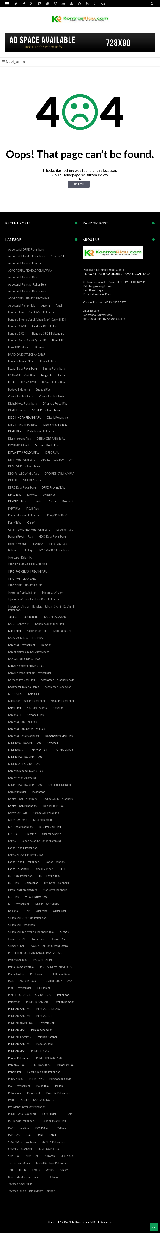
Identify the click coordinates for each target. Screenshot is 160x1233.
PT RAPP (68, 1113)
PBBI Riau (36, 974)
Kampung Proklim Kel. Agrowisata (28, 651)
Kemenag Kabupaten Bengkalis (26, 729)
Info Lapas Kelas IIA (20, 557)
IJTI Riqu (27, 550)
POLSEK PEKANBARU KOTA (37, 1099)
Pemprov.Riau (65, 1064)
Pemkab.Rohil (44, 1043)
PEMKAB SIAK (16, 1029)
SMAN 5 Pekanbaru (53, 1142)
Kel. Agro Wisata (37, 707)
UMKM (50, 1170)
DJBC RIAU (52, 452)
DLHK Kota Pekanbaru (21, 459)
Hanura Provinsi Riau (20, 536)
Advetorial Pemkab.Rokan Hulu (27, 291)
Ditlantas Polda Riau (47, 445)
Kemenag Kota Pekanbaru (24, 735)
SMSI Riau (14, 1156)
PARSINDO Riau (43, 959)
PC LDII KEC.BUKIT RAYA (57, 980)
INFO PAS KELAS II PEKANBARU (27, 564)
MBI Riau (13, 896)
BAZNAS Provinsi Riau (21, 375)
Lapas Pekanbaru (18, 869)
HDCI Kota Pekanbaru (52, 536)
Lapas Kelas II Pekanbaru (23, 848)
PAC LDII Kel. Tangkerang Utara (49, 945)
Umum (64, 1170)
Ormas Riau (59, 939)
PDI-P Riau (44, 988)
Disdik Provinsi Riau (55, 424)
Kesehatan (38, 791)
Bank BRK (58, 340)
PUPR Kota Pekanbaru (21, 1121)
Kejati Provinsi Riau (62, 700)
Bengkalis (46, 375)
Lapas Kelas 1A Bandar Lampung (41, 840)
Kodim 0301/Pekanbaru (23, 805)
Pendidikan (15, 1072)
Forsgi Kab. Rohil (57, 515)
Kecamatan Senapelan (58, 686)
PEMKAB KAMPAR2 (48, 1008)
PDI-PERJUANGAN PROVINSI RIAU (29, 994)
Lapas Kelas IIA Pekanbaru (24, 861)
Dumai (52, 501)
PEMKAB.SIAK (16, 1051)
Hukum (12, 550)
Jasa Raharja (30, 616)
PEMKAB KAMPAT (19, 1015)
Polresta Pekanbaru (58, 1093)
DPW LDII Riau (17, 501)
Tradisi (36, 1170)
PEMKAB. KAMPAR (19, 1037)
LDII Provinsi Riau (49, 875)
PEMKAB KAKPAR (37, 1002)
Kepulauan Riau (17, 791)
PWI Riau (61, 1128)
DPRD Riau (14, 494)
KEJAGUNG (15, 693)
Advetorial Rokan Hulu (21, 305)
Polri (11, 1099)
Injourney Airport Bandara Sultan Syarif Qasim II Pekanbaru (41, 608)
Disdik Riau (15, 431)
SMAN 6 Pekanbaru (20, 1148)
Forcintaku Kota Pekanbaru (24, 515)
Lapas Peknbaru (44, 869)
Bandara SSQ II (17, 333)
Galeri (31, 522)
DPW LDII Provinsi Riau (41, 494)
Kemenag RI (54, 742)
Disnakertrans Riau (19, 438)
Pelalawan (14, 1002)
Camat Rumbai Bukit (51, 396)
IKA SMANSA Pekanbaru (54, 550)
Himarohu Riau (58, 543)
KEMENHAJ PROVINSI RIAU (25, 756)
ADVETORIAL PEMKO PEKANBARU (29, 298)
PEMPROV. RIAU (41, 1064)
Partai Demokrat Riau (21, 967)
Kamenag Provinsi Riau (22, 645)
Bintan (62, 375)
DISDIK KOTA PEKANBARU (24, 417)
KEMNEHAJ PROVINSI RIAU (25, 784)
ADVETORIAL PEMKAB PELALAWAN (30, 270)
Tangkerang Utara (19, 1163)
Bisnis (11, 382)
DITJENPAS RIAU (18, 445)
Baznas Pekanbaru (54, 368)
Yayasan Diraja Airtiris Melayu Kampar (31, 1191)
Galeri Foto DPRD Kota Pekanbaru (29, 529)
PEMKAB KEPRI (45, 1015)
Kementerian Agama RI (22, 777)
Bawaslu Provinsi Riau (21, 361)
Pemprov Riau (16, 1064)
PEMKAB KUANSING (20, 1023)
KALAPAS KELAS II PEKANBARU (27, 637)
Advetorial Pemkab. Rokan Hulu (27, 284)
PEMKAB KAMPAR (19, 1008)
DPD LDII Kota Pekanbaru (24, 466)
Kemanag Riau (35, 715)
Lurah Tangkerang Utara (22, 889)
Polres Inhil (14, 1093)
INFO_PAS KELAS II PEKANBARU (27, 571)
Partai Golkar (16, 974)
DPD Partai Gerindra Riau (23, 473)
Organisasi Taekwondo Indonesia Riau (31, 932)
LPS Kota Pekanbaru (56, 883)
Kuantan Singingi (51, 834)
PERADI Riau (16, 1078)
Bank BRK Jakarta (19, 347)
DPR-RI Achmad (32, 480)
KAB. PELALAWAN (55, 616)
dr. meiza (37, 501)
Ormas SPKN (16, 945)
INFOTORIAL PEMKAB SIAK (25, 585)
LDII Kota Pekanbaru (20, 875)
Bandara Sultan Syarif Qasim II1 (27, 340)
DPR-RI (12, 480)
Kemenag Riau (38, 750)
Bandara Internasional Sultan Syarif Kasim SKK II (37, 319)
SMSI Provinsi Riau (49, 1148)
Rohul (52, 1135)
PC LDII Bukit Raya (59, 974)
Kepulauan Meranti (59, 784)
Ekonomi (67, 501)
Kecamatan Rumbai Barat (23, 686)
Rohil (40, 1135)
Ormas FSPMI (16, 939)
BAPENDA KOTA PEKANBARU (26, 354)
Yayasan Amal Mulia (20, 1183)
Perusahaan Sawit (60, 1078)
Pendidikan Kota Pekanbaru (44, 1072)
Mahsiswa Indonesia (55, 889)
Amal (59, 305)
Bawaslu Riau (48, 361)
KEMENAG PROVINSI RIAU (24, 742)
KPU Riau (13, 834)
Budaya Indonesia (19, 389)
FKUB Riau (32, 508)
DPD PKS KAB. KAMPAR (59, 473)
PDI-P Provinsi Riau (20, 988)
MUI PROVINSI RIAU (48, 904)
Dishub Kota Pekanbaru (42, 431)
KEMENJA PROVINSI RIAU (24, 764)
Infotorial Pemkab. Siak (22, 592)
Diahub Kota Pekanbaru (22, 403)
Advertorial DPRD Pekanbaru (26, 249)
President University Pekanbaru (27, 1107)
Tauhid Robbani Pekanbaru (52, 1163)
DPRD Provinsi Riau (53, 487)
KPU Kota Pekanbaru (21, 826)
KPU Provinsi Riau (50, 826)
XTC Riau (52, 1177)
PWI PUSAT (42, 1128)
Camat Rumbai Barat (20, 396)
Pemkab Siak (47, 1023)
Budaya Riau (43, 389)
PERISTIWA (36, 1078)
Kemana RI (14, 715)
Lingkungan (31, 883)
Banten (39, 347)
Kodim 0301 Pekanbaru (22, 799)
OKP (27, 910)
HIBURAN (38, 543)
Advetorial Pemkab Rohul (23, 277)
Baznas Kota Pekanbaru (22, 368)
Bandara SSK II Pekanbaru (47, 326)
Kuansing (30, 834)
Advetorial (57, 256)
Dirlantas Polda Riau (55, 403)
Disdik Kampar (17, 410)
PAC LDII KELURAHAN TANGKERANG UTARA (35, 953)
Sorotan (50, 1156)
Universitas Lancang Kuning (24, 1177)
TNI (10, 1170)
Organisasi (59, 910)
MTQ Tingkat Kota (36, 896)
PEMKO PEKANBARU (49, 1058)
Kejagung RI (35, 693)
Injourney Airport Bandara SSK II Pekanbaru (34, 599)
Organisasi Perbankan (21, 924)
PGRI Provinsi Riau (19, 1086)
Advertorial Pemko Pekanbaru (26, 256)
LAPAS (12, 840)
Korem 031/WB (17, 819)
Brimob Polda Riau (53, 382)
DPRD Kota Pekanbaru (22, 487)
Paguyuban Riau (18, 959)
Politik (59, 1086)
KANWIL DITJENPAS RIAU (24, 658)
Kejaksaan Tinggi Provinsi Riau (26, 700)
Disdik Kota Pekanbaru (46, 410)
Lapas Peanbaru (55, 861)
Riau (28, 1135)
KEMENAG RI (16, 750)
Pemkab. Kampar (41, 1029)
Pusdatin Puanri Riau (53, 1121)
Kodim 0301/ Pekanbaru (58, 799)
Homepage (78, 184)
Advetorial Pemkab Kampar (25, 263)
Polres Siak (34, 1093)
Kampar (46, 645)
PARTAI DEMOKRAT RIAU (56, 967)
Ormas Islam (38, 939)
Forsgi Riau (14, 522)
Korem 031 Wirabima (46, 812)
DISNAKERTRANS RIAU (51, 438)
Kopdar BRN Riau (53, 805)
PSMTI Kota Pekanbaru (22, 1113)
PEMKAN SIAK (40, 1051)
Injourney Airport (52, 592)
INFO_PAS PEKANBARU (22, 578)
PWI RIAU (14, 1135)
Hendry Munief (17, 543)
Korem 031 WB (17, 812)
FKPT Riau (14, 508)
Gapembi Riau (64, 529)
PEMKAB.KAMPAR (19, 1043)
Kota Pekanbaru (43, 819)
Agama (45, 305)
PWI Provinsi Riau (19, 1128)
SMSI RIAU (32, 1156)
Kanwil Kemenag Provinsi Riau (26, 665)
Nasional (13, 910)
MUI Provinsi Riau (19, 904)
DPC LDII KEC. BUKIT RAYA (57, 459)
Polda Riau (42, 1086)
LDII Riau (13, 883)
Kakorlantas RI (62, 630)
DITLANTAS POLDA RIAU (24, 452)
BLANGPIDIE (28, 382)
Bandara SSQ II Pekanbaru (48, 333)
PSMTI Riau (49, 1113)
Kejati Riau (14, 707)
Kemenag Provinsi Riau (59, 735)
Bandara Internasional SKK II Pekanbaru (32, 312)
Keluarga (58, 707)
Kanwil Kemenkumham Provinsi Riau (30, 672)
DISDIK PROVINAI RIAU (23, 424)
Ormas (64, 932)
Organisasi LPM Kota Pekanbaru (27, 918)
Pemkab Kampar (64, 1002)
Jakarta (12, 616)
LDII (62, 869)
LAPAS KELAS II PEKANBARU (25, 854)
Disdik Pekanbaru (58, 417)
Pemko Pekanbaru (19, 1058)
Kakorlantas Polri (37, 630)
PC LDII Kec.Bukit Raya (22, 980)
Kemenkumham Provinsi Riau (25, 770)
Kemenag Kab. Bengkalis (23, 721)
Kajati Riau (14, 630)
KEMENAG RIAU (63, 750)
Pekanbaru (63, 994)
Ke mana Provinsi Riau (21, 680)
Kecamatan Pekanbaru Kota (57, 680)
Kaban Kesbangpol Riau (49, 623)
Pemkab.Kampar (47, 1037)
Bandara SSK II (17, 326)
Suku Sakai (67, 1156)
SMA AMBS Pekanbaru (22, 1142)
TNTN (22, 1170)
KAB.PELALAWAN (18, 623)
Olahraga (41, 910)
